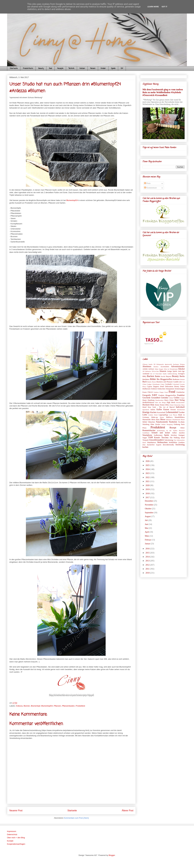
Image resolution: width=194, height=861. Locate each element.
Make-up (154, 417)
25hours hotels (147, 364)
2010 (148, 573)
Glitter (171, 398)
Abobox (155, 366)
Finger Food (163, 392)
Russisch (182, 430)
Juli (146, 520)
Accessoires (164, 367)
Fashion (156, 392)
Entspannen (170, 389)
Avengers (181, 374)
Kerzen (173, 410)
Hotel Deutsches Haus (177, 405)
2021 (148, 481)
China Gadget (147, 384)
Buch (144, 382)
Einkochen (161, 389)
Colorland (176, 384)
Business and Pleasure (164, 382)
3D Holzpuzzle (158, 364)
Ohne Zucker (155, 424)
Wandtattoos (151, 442)
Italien (152, 410)
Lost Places (173, 415)
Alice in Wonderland (170, 369)
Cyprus (149, 386)
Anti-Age (181, 371)
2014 (148, 557)
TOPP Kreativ (154, 437)
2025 (148, 465)
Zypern (158, 445)
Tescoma (165, 437)
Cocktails (168, 384)
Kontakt (10, 841)
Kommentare (150, 188)
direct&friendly (168, 445)
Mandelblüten (180, 417)
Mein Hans (155, 420)
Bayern (168, 376)
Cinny (162, 384)
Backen (150, 376)
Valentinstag (168, 440)
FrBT (154, 395)
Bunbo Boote (151, 382)
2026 (148, 461)
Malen (162, 417)
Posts (147, 183)
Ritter (182, 428)
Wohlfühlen (173, 442)
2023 (148, 473)
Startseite (14, 68)
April (147, 532)
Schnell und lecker (160, 433)
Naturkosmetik (162, 422)
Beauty (41, 68)
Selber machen (178, 433)
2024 (148, 469)
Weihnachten (162, 442)
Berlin (182, 376)
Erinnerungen (180, 389)
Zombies (181, 442)
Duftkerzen (146, 389)
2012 (148, 565)
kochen (145, 447)
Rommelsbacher (148, 430)
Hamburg (151, 400)
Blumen (27, 706)
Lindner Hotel (153, 415)
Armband (145, 374)
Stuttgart (181, 435)
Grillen (176, 398)
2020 (148, 485)
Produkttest (80, 706)
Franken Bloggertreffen (167, 395)
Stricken (174, 435)
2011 (148, 569)
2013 (148, 561)
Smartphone (147, 435)
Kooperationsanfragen (16, 844)
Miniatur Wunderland (173, 419)
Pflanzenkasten (68, 706)
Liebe (144, 415)
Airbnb (145, 369)
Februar (148, 540)
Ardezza (19, 706)
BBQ (144, 376)
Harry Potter (169, 400)
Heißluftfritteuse (148, 402)
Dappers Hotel (158, 386)
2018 (148, 493)
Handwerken (159, 400)
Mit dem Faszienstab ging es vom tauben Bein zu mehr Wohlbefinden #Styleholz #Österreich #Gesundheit (162, 92)
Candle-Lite (177, 382)
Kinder (103, 68)
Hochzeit (146, 405)
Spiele (113, 68)
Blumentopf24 (72, 200)
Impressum (11, 831)
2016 (148, 549)
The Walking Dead (177, 438)
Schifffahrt (145, 433)
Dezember (149, 501)
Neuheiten (173, 422)
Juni (147, 524)
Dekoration (169, 386)
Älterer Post (127, 810)
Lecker (182, 412)
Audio (165, 374)
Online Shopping (167, 424)
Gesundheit (155, 398)
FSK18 (150, 392)
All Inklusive (146, 371)
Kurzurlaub (161, 412)
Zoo (143, 445)
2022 (148, 477)
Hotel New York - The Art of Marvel (158, 407)
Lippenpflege (163, 415)
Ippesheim (145, 409)
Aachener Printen (179, 364)
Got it (164, 7)
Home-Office (165, 405)
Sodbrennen (158, 435)
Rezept (173, 427)
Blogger (112, 855)
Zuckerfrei (150, 445)
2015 (148, 553)
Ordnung (177, 424)
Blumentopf (35, 706)
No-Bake (181, 422)
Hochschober (180, 402)
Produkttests (28, 68)
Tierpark (145, 440)
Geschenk (146, 398)
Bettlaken (145, 379)
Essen (144, 392)
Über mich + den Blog (16, 838)
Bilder (153, 379)
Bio (158, 379)
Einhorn (154, 389)
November (149, 505)
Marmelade (146, 420)
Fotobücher (180, 392)
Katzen (82, 68)
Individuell (180, 407)
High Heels (171, 402)
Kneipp (145, 412)
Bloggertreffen (166, 379)
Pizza (144, 428)
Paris (183, 424)
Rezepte (60, 68)
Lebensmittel (172, 412)
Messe (162, 419)
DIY (122, 68)
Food (50, 68)
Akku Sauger (159, 369)
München (151, 422)
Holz (152, 405)
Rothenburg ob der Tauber (167, 430)
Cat (183, 382)
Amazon (162, 371)
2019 (148, 489)
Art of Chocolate (156, 374)
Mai (147, 528)
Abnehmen (146, 366)
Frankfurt (181, 395)
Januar (148, 544)
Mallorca (169, 417)
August (148, 516)
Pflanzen (57, 706)
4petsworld (168, 364)
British (182, 379)
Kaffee (159, 409)
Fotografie (146, 395)
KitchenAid (181, 409)
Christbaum (156, 384)
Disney (176, 386)
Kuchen (153, 412)
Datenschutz (12, 834)
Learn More (153, 7)
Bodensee (176, 379)
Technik (71, 68)
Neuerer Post (15, 810)
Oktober (148, 509)
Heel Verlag (180, 400)
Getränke (164, 398)
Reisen (92, 68)
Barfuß (163, 376)
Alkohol (181, 369)
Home (157, 405)
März (147, 536)
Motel (183, 419)
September (149, 513)
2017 (148, 497)
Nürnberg (145, 424)
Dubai (182, 386)
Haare (144, 400)
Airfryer (151, 369)
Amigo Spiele (172, 371)
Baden (157, 376)
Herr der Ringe (160, 402)
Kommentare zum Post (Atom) (76, 818)
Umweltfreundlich (156, 440)
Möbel (144, 422)
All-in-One (155, 371)
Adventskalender (178, 366)
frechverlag (180, 445)
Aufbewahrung (172, 374)
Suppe (144, 438)
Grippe (182, 398)
